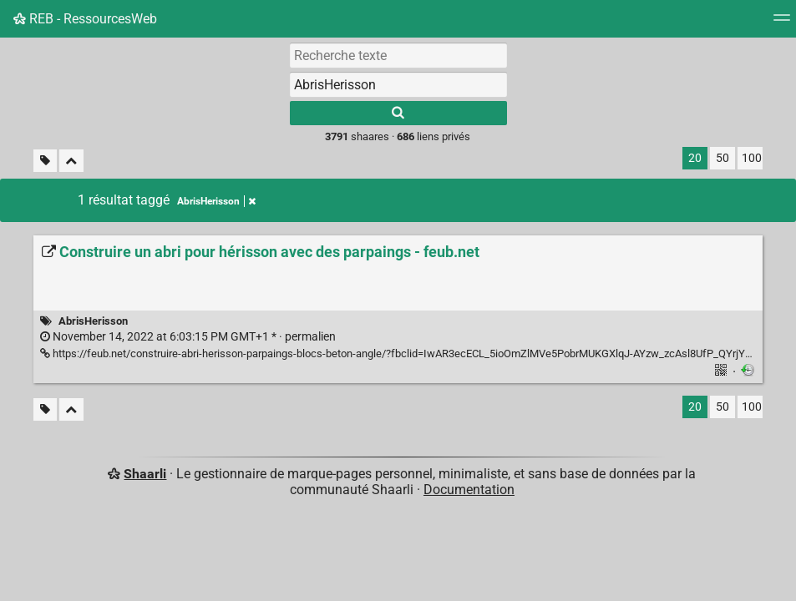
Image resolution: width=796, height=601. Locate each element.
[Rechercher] (398, 113)
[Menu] (782, 23)
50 (722, 158)
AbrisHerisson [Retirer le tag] (216, 201)
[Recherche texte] (398, 55)
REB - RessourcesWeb (85, 19)
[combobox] (398, 84)
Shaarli (145, 474)
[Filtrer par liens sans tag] (45, 160)
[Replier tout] (71, 160)
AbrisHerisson (93, 321)
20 (695, 158)
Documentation (469, 489)
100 (752, 158)
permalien (188, 337)
